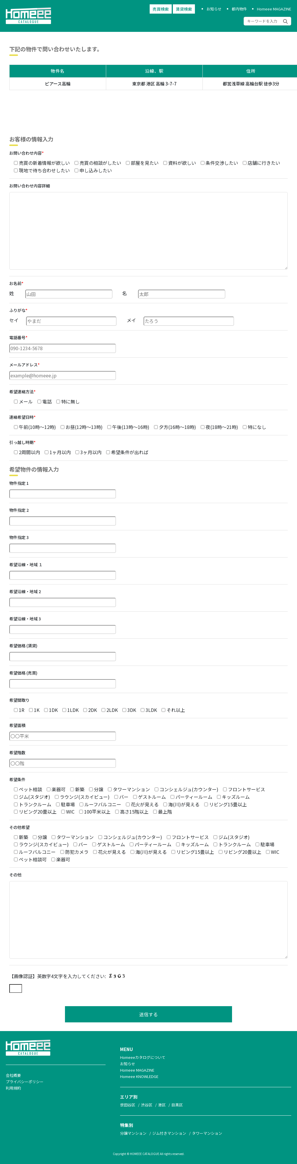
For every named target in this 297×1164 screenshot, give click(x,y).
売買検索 (161, 9)
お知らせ (214, 9)
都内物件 (239, 9)
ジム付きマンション (169, 1133)
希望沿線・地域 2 (25, 591)
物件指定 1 (19, 483)
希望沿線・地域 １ (26, 564)
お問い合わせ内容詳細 (29, 186)
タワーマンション (207, 1133)
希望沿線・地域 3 (25, 619)
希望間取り (19, 700)
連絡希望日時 (22, 417)
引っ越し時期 (22, 442)
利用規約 (13, 1088)
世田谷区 (127, 1105)
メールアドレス (24, 365)
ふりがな (18, 310)
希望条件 (17, 779)
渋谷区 (146, 1105)
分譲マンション (133, 1133)
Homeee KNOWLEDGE (139, 1076)
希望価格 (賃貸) (23, 646)
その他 (15, 875)
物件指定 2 (19, 510)
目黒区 (177, 1105)
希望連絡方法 (22, 392)
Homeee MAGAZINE (274, 9)
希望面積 (17, 725)
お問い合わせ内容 (26, 153)
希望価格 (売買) (23, 673)
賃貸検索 (184, 9)
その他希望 (19, 827)
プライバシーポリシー (25, 1081)
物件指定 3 (19, 537)
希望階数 (17, 752)
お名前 (16, 283)
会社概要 (13, 1075)
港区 (162, 1105)
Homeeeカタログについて (142, 1057)
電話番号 (18, 337)
